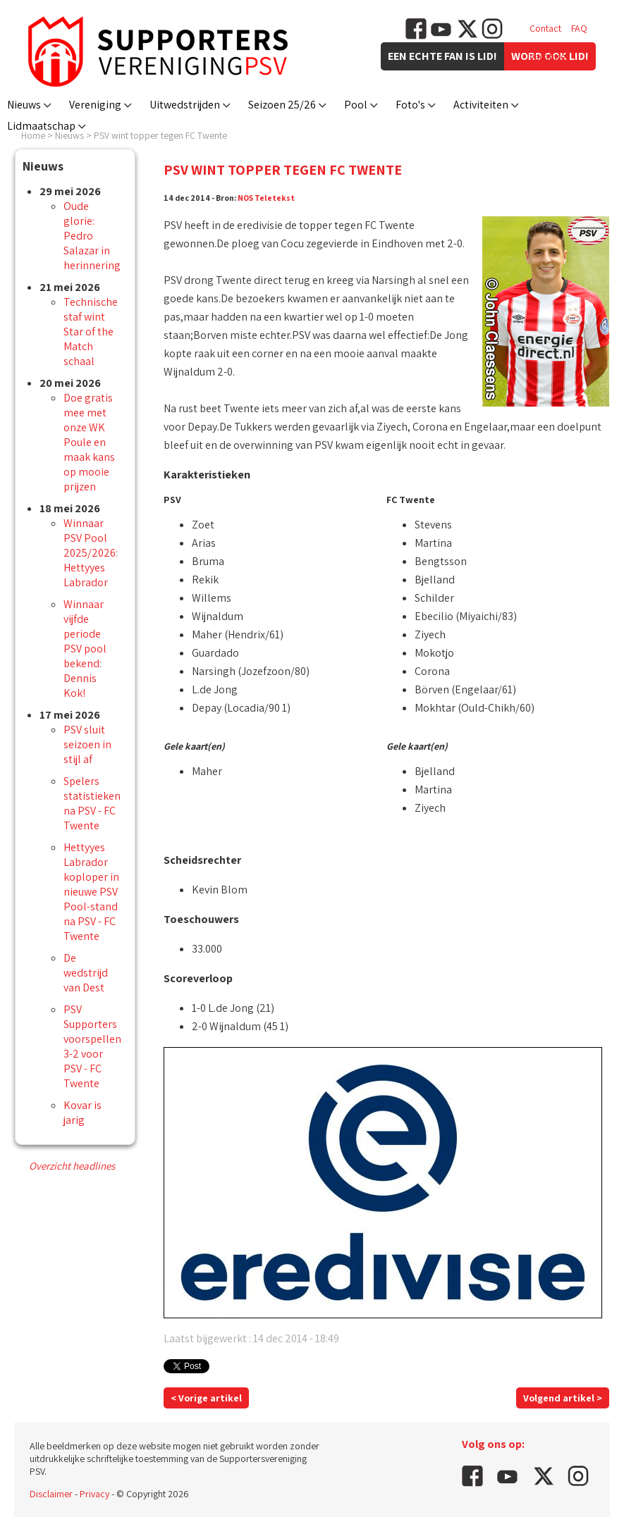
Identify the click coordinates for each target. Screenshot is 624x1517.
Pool (355, 104)
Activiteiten (480, 104)
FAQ (579, 28)
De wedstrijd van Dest (85, 973)
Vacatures (550, 56)
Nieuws (24, 104)
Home (33, 135)
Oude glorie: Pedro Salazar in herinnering (92, 236)
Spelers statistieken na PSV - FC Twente (92, 803)
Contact (545, 28)
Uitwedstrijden (184, 104)
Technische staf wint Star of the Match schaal (90, 332)
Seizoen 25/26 (282, 104)
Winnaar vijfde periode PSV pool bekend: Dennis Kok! (84, 648)
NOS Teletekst (266, 197)
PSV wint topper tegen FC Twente (160, 135)
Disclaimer (51, 1493)
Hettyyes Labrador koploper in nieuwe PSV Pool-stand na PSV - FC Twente (91, 891)
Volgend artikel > (562, 1398)
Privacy (94, 1493)
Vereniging (95, 104)
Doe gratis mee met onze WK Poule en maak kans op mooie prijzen (89, 442)
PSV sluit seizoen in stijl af (87, 744)
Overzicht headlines (72, 1165)
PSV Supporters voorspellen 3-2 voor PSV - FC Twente (92, 1046)
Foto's (410, 104)
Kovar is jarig (82, 1112)
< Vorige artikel (206, 1398)
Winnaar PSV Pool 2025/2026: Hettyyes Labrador (90, 553)
